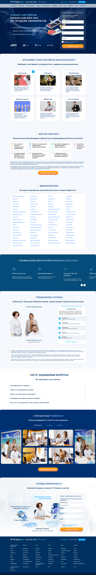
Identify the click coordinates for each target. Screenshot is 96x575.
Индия (49, 550)
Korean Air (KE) (33, 237)
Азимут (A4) (15, 204)
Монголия (38, 552)
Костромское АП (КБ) (71, 211)
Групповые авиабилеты (79, 563)
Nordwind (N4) (51, 199)
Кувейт (12, 550)
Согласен (71, 42)
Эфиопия (76, 545)
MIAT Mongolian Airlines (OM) (18, 240)
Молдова (50, 557)
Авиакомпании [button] (30, 5)
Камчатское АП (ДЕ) (70, 214)
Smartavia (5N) (69, 201)
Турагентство (51, 561)
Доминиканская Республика (14, 546)
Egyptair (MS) (33, 232)
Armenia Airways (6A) (52, 219)
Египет (11, 548)
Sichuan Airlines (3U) (34, 245)
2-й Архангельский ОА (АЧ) (36, 214)
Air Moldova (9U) (69, 227)
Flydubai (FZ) (51, 235)
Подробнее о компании (48, 469)
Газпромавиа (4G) (34, 211)
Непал (37, 550)
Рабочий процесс (38, 425)
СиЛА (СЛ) (68, 209)
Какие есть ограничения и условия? (21, 390)
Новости (70, 5)
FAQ (65, 5)
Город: (63, 35)
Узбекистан (51, 559)
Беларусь (76, 557)
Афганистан (26, 552)
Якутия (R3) (33, 201)
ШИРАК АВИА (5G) (70, 219)
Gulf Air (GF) (15, 237)
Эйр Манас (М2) (16, 227)
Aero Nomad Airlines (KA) (35, 227)
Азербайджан (26, 559)
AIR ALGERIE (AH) (70, 232)
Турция (75, 550)
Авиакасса (38, 561)
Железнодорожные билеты (14, 567)
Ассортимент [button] (46, 5)
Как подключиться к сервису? (20, 385)
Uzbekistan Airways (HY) (35, 230)
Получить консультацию (48, 173)
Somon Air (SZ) (15, 230)
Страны (12, 561)
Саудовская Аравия (65, 550)
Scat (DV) (14, 224)
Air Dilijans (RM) (33, 219)
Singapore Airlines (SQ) (17, 243)
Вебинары (50, 563)
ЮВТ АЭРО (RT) (15, 206)
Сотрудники (49, 425)
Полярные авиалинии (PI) (54, 209)
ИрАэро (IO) (68, 199)
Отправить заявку (73, 46)
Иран (62, 545)
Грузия (49, 552)
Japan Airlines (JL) (34, 235)
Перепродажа (13, 563)
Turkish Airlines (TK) (16, 232)
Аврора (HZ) (69, 206)
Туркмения (25, 557)
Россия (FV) (15, 217)
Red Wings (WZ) (33, 199)
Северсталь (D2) (34, 204)
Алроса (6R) (50, 204)
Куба (62, 555)
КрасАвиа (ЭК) (69, 204)
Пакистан (38, 548)
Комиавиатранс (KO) (17, 214)
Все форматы (77, 559)
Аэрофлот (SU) (33, 196)
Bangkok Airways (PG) (71, 243)
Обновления (64, 563)
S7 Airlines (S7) (69, 196)
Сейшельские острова (53, 555)
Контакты (83, 5)
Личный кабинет (82, 539)
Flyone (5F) (50, 227)
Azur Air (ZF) (15, 209)
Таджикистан (39, 557)
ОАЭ (49, 545)
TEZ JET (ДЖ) (69, 224)
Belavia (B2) (33, 222)
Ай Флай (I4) (33, 217)
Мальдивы (25, 550)
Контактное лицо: (66, 19)
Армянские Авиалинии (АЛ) (18, 222)
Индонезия (25, 548)
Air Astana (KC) (69, 222)
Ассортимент (26, 563)
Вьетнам (76, 552)
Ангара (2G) (33, 209)
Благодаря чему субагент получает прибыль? (25, 398)
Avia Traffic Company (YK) (36, 224)
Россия (75, 555)
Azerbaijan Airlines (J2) (17, 219)
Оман (11, 555)
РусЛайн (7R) (33, 206)
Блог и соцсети (77, 561)
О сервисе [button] (54, 5)
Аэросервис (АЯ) (52, 214)
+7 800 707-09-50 (72, 2)
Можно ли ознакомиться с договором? (23, 394)
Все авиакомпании (27, 561)
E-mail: (63, 30)
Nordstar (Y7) (15, 201)
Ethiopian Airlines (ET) (17, 235)
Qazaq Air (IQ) (51, 222)
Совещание (59, 425)
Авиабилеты (13, 5)
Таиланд (63, 552)
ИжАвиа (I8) (50, 206)
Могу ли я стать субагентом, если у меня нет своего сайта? (29, 403)
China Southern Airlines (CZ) (54, 243)
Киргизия (63, 557)
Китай (11, 557)
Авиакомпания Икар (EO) (54, 217)
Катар (75, 548)
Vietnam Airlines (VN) (34, 243)
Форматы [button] (21, 5)
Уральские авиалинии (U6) (18, 196)
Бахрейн (50, 548)
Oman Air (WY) (69, 237)
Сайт (62, 561)
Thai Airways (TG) (52, 237)
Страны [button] (38, 5)
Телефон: (64, 24)
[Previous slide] (82, 285)
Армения (12, 559)
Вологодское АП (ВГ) (53, 211)
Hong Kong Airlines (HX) (17, 245)
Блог (60, 5)
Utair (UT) (50, 196)
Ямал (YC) (50, 201)
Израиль (25, 555)
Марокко (38, 555)
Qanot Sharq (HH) (52, 230)
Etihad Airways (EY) (70, 240)
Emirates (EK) (69, 230)
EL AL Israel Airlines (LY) (53, 232)
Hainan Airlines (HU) (52, 224)
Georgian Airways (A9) (53, 240)
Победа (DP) (15, 199)
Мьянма (25, 545)
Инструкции (25, 566)
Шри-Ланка (12, 552)
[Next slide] (84, 285)
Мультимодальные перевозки (40, 564)
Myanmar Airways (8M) (35, 240)
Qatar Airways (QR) (70, 235)
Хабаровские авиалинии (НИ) (19, 211)
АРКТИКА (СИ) (69, 217)
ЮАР (37, 545)
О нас (76, 5)
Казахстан (38, 559)
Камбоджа (63, 548)
